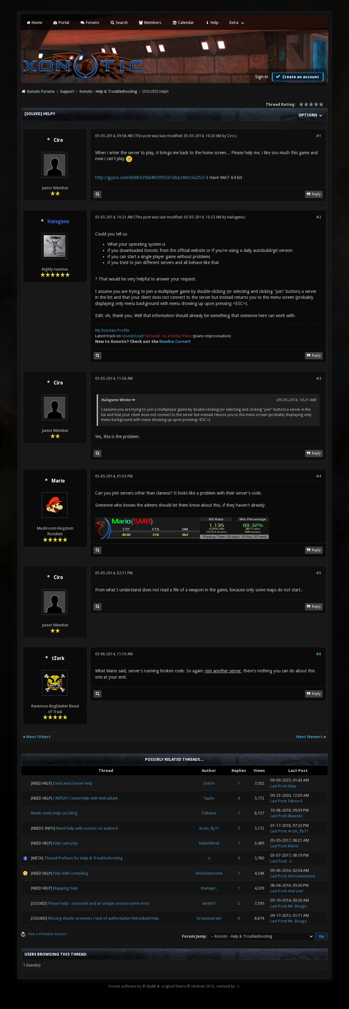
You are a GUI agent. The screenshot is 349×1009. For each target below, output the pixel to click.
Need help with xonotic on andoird (87, 828)
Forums (89, 22)
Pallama (209, 813)
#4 (318, 476)
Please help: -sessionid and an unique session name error (99, 903)
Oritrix (209, 783)
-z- (208, 858)
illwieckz (295, 816)
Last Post (278, 786)
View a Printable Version (47, 934)
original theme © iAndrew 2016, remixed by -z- (200, 986)
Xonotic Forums (41, 91)
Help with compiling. (71, 873)
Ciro (58, 140)
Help (212, 22)
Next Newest (309, 736)
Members (150, 22)
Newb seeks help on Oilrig (54, 813)
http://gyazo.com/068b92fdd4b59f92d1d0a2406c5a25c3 (150, 177)
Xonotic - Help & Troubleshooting (108, 91)
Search (119, 22)
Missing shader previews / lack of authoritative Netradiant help (103, 918)
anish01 (209, 903)
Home (34, 22)
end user (295, 891)
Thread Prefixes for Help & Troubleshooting (83, 858)
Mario (58, 481)
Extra (233, 22)
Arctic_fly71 (209, 828)
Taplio (208, 798)
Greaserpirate (209, 918)
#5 (318, 573)
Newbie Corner (174, 341)
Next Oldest (38, 736)
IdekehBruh (209, 843)
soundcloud (132, 336)
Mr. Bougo (297, 906)
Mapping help (65, 888)
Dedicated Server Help (73, 783)
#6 (318, 654)
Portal (61, 22)
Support (67, 91)
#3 (318, 378)
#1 (318, 136)
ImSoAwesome (209, 873)
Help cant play (65, 843)
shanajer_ (209, 888)
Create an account (297, 76)
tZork (58, 658)
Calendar (183, 22)
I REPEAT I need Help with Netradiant (85, 798)
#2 (318, 217)
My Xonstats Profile (112, 330)
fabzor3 (295, 801)
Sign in (261, 76)
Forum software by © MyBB (132, 986)
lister (292, 786)
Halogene (235, 217)
